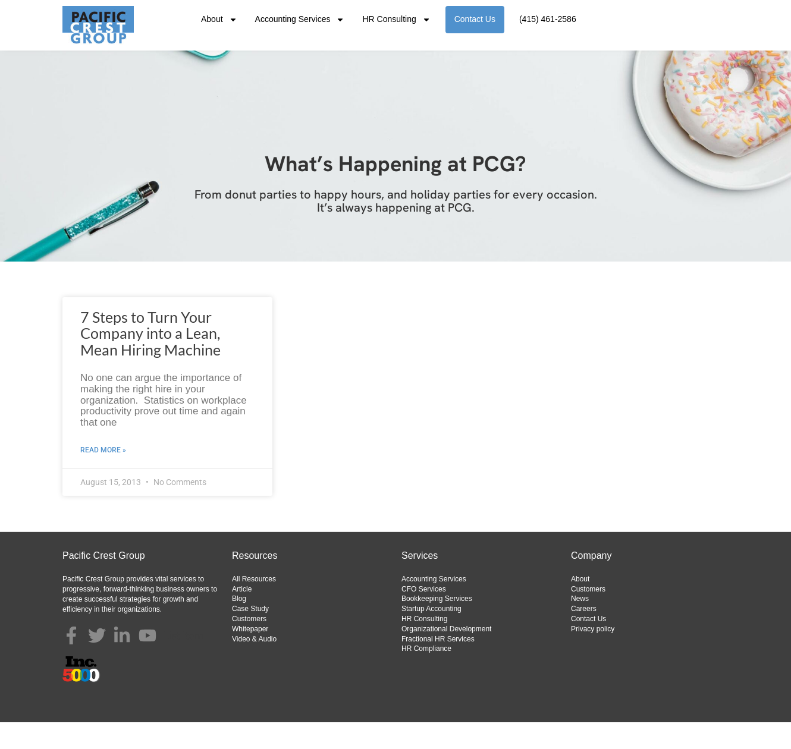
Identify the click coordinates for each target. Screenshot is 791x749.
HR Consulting (396, 20)
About (219, 20)
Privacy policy (592, 656)
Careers (584, 635)
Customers (249, 645)
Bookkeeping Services (436, 625)
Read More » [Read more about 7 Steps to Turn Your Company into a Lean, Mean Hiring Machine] (103, 477)
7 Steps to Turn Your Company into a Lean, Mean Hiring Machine (150, 360)
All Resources (254, 606)
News (580, 625)
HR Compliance (426, 675)
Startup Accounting (431, 635)
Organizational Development (446, 656)
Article (242, 616)
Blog (239, 625)
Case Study (250, 635)
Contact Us (474, 19)
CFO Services (423, 616)
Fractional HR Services (438, 666)
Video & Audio (254, 666)
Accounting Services (300, 20)
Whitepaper (250, 656)
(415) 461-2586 (547, 19)
